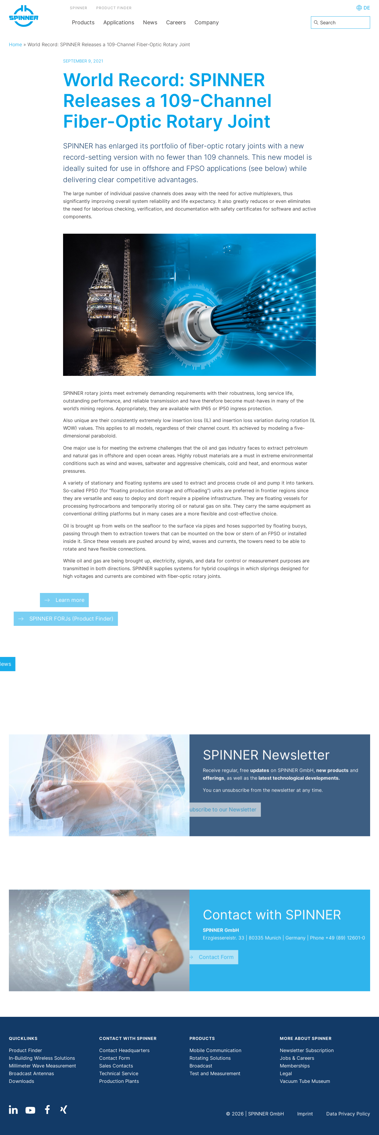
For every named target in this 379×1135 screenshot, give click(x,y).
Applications (118, 22)
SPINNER (80, 9)
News (150, 22)
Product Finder (116, 9)
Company (207, 22)
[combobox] (340, 22)
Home (15, 44)
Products (83, 22)
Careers (176, 22)
